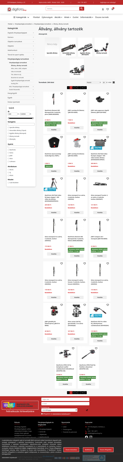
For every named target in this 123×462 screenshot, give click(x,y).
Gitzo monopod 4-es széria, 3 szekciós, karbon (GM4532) (53, 239)
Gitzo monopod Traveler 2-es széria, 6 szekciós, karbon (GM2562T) (99, 197)
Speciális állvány (14, 127)
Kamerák (42, 432)
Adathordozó (12, 50)
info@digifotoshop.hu (94, 433)
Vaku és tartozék (16, 71)
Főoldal (36, 17)
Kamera (10, 37)
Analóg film (14, 83)
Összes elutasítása (71, 450)
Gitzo (11, 158)
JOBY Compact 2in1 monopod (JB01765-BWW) (99, 237)
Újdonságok (47, 17)
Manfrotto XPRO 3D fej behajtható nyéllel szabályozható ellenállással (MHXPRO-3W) (65, 368)
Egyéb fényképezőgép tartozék (20, 80)
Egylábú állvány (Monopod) (18, 133)
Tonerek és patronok (70, 432)
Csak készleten (14, 182)
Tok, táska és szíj (16, 74)
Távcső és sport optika (16, 55)
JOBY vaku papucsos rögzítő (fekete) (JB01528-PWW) (100, 111)
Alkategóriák (43, 34)
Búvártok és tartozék (17, 77)
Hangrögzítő (12, 93)
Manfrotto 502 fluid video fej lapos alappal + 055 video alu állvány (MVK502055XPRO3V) (53, 198)
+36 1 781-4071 (82, 2)
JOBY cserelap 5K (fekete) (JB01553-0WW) (76, 111)
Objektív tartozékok (15, 41)
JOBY (11, 156)
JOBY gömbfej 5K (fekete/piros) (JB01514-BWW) (52, 323)
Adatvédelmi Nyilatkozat (61, 414)
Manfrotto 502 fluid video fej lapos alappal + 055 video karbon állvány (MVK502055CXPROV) (99, 157)
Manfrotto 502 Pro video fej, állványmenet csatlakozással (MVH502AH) (100, 323)
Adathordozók (44, 437)
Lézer (65, 427)
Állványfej (12, 139)
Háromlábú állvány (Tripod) (18, 130)
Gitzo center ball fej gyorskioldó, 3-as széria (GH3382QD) (75, 323)
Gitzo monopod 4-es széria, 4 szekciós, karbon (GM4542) (99, 282)
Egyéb (10, 98)
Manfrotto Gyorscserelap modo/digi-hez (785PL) (53, 155)
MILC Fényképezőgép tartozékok (19, 86)
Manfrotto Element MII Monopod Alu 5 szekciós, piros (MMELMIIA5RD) (53, 112)
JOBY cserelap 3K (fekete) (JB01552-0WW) (76, 155)
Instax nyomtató (14, 102)
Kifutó (11, 175)
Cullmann (12, 161)
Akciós (11, 170)
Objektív (11, 46)
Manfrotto (13, 150)
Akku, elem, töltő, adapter (19, 68)
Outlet (75, 17)
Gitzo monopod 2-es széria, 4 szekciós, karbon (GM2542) (76, 197)
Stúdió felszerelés (14, 89)
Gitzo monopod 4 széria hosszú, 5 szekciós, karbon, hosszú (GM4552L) (76, 282)
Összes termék (102, 17)
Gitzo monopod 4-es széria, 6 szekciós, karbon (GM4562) (53, 282)
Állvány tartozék (14, 136)
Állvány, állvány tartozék (61, 24)
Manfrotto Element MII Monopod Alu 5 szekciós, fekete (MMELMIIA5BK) (76, 239)
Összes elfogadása (105, 450)
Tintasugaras (67, 429)
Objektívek (43, 434)
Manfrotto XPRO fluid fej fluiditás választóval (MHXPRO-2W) (87, 367)
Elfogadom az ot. (57, 414)
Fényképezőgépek (45, 429)
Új (10, 172)
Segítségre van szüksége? (108, 2)
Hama (11, 153)
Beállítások (88, 450)
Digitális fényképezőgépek (17, 33)
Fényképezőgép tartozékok (23, 24)
